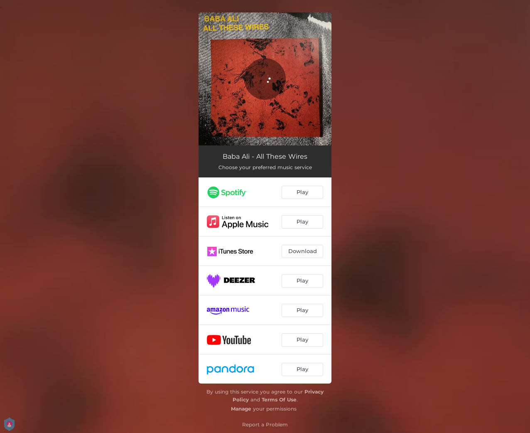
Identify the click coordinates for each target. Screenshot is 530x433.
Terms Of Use (279, 399)
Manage (241, 409)
